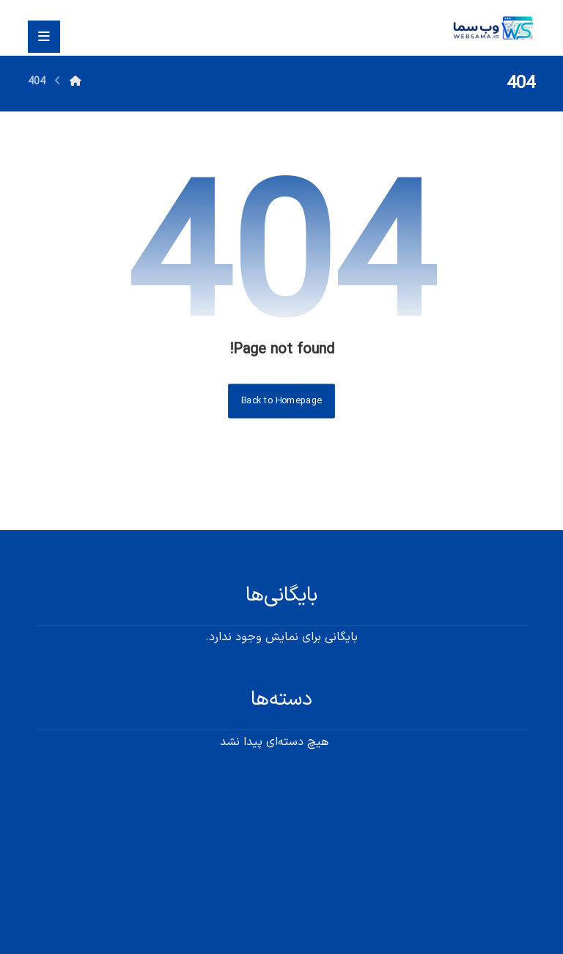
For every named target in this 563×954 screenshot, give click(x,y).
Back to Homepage (281, 401)
